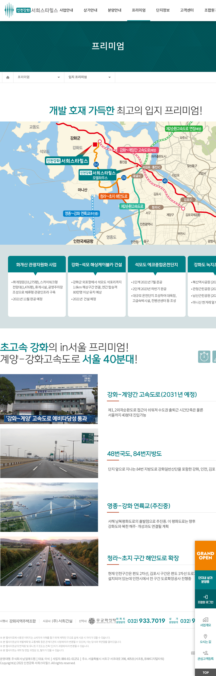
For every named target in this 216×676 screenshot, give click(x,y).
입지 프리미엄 (78, 77)
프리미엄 (24, 77)
